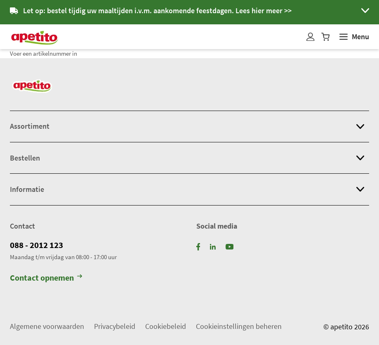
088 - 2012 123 (36, 245)
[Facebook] (198, 246)
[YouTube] (229, 246)
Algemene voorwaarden (47, 326)
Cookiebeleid (165, 326)
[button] (189, 12)
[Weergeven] (354, 37)
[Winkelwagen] (325, 37)
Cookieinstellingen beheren (239, 326)
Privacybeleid (114, 326)
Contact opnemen (46, 277)
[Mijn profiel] (310, 37)
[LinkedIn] (213, 246)
